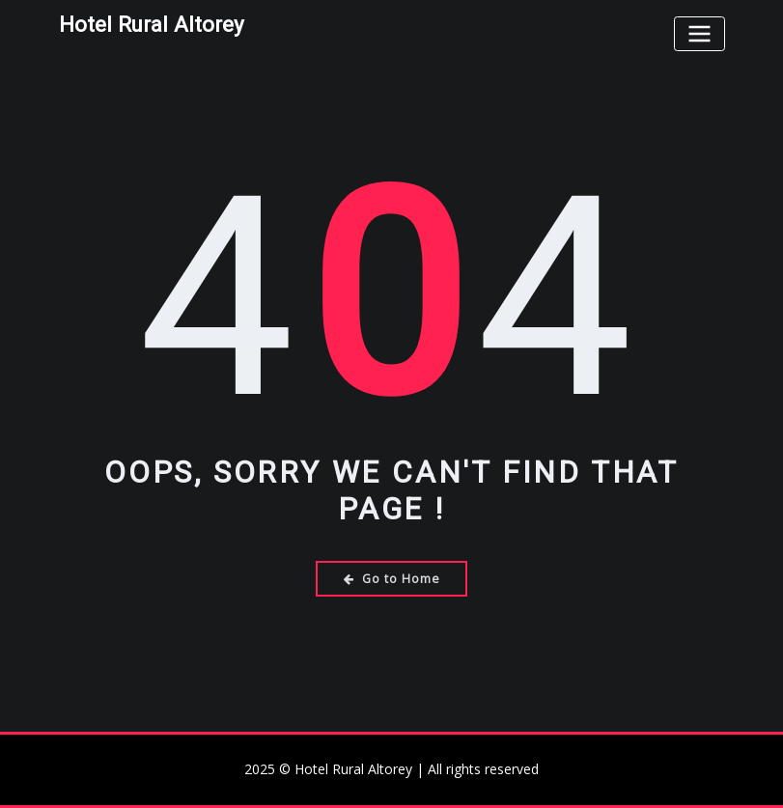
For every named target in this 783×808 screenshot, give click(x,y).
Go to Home (392, 579)
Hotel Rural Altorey (151, 24)
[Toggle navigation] (699, 33)
